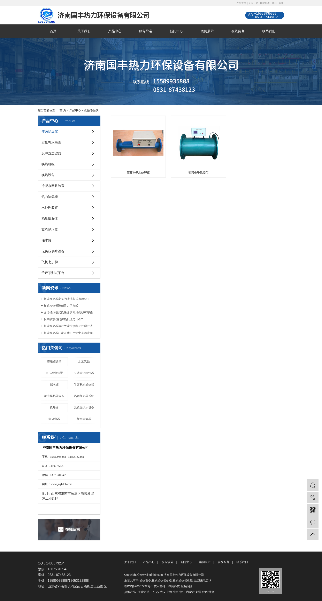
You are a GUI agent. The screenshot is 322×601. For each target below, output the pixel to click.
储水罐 (46, 240)
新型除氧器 (84, 419)
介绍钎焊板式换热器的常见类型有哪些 (68, 312)
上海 (169, 592)
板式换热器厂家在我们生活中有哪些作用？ (70, 333)
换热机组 (48, 164)
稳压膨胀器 (49, 218)
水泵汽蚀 (84, 361)
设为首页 (241, 3)
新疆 (198, 592)
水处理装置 (49, 207)
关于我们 (84, 31)
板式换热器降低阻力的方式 (61, 305)
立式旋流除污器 (84, 373)
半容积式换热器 (84, 384)
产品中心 (114, 31)
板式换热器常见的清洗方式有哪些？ (67, 298)
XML (281, 3)
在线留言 (238, 31)
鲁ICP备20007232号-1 (138, 586)
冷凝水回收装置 (52, 186)
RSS (274, 3)
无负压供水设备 (52, 251)
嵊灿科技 (174, 586)
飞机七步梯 (49, 262)
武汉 (163, 592)
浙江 (182, 592)
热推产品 (130, 592)
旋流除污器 (49, 229)
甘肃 (211, 592)
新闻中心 (176, 31)
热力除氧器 (49, 196)
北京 (176, 592)
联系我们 (268, 31)
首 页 (63, 110)
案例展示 (207, 31)
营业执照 (186, 586)
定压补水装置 (51, 142)
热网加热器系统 (84, 396)
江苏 (156, 592)
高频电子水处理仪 (137, 172)
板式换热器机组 (183, 580)
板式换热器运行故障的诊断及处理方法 (68, 326)
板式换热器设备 (54, 396)
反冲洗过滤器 (51, 153)
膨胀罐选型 (54, 361)
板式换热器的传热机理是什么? (63, 319)
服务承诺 (145, 31)
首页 (53, 31)
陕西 (205, 592)
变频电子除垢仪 (197, 172)
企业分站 (253, 3)
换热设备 (48, 175)
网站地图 (265, 3)
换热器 (54, 407)
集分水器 (54, 419)
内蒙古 (190, 592)
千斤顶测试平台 (52, 273)
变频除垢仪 (91, 110)
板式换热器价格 (162, 580)
